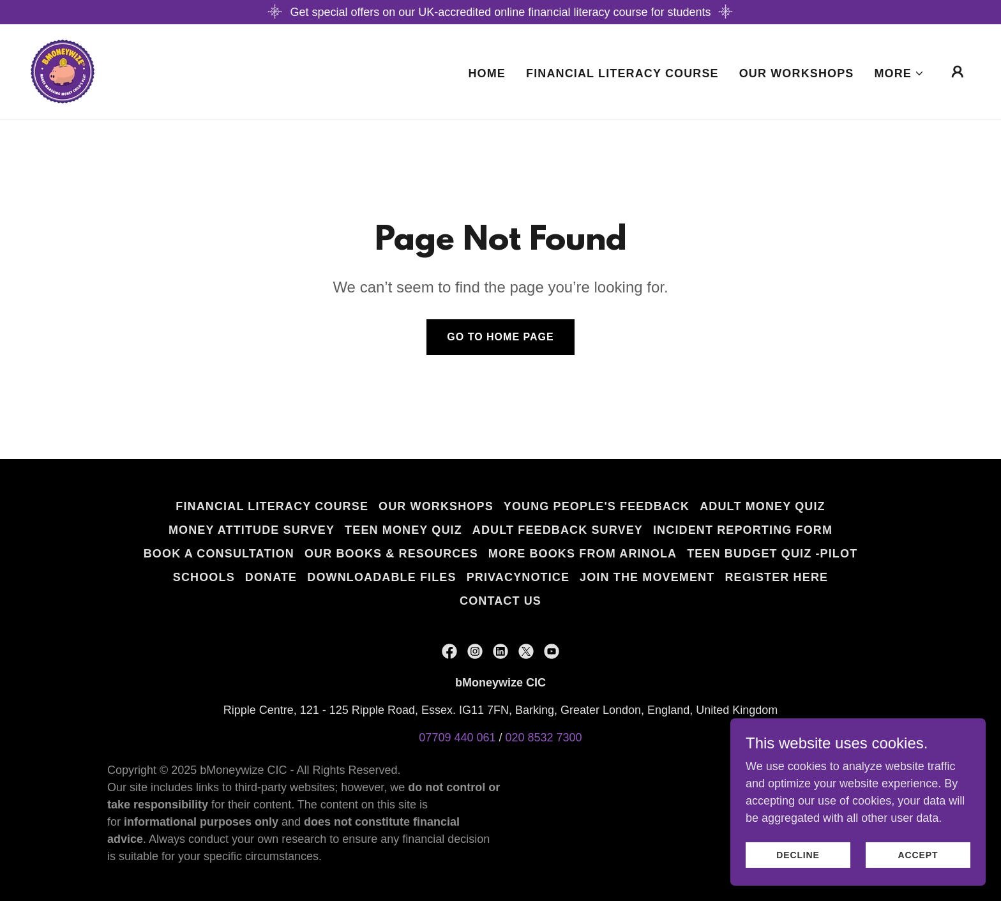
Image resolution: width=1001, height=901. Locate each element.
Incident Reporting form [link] (742, 530)
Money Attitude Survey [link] (252, 530)
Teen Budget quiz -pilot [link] (772, 553)
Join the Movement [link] (647, 577)
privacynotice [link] (518, 577)
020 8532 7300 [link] (544, 737)
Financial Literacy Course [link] (622, 73)
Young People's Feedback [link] (596, 506)
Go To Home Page (500, 336)
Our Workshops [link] (796, 73)
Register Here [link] (776, 577)
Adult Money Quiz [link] (762, 506)
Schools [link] (204, 577)
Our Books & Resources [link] (391, 553)
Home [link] (487, 73)
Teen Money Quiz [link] (403, 530)
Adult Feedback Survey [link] (557, 530)
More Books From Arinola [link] (582, 553)
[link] (62, 70)
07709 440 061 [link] (457, 737)
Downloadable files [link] (381, 577)
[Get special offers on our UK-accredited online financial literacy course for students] (500, 12)
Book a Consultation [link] (219, 553)
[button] (899, 73)
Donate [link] (271, 577)
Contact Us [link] (500, 600)
